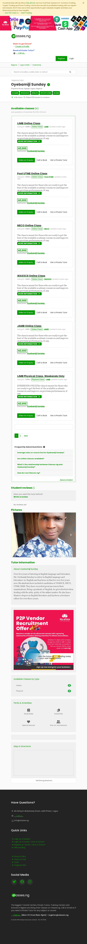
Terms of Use (18, 859)
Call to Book (42, 160)
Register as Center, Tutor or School (28, 844)
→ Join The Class (10, 13)
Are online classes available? (30, 458)
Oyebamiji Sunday (36, 151)
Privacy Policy (18, 856)
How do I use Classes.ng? (28, 473)
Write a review (21, 497)
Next (26, 435)
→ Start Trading (25, 13)
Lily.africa (30, 3)
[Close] (83, 3)
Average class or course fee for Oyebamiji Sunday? (40, 452)
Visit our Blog (18, 847)
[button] (16, 535)
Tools (15, 862)
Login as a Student (20, 839)
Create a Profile (22, 46)
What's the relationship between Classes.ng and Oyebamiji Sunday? (39, 465)
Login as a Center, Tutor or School (27, 841)
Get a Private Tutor (58, 160)
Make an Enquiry (26, 160)
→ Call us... (18, 816)
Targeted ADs (18, 865)
